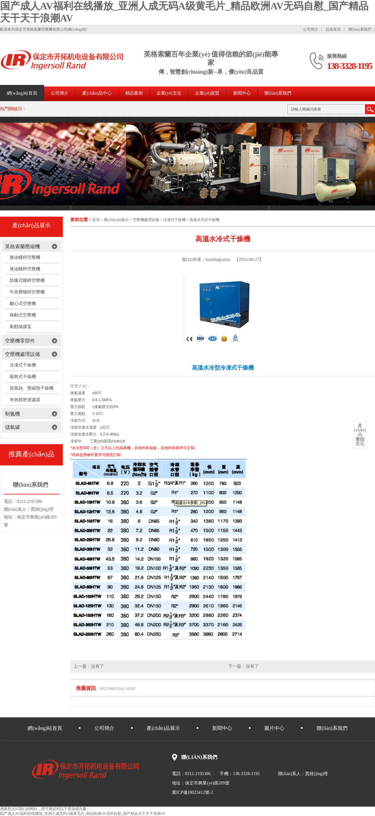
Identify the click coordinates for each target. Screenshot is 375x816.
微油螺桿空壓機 (25, 257)
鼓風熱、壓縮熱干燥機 (31, 388)
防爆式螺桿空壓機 (27, 280)
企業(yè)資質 (207, 93)
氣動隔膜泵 (21, 326)
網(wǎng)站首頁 (22, 93)
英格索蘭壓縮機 (22, 246)
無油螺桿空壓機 (25, 269)
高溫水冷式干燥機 (204, 220)
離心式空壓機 (23, 303)
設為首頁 (333, 29)
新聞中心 (242, 93)
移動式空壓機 (23, 315)
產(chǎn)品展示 (116, 220)
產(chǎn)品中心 (97, 93)
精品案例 (134, 93)
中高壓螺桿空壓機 (27, 292)
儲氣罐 (12, 427)
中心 (360, 432)
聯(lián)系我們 (359, 29)
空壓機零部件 (20, 340)
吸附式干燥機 (23, 376)
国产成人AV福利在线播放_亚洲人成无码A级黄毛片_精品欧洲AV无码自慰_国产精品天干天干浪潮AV (83, 813)
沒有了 (97, 666)
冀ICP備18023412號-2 (192, 792)
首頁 (96, 220)
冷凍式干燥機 (174, 220)
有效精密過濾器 (25, 399)
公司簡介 (310, 29)
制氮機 (12, 413)
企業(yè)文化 (169, 93)
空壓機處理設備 (146, 220)
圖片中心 (274, 728)
